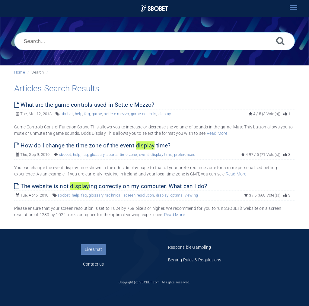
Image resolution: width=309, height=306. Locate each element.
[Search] (280, 41)
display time (161, 154)
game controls (144, 114)
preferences (184, 154)
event (144, 154)
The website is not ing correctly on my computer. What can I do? (110, 186)
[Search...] (154, 41)
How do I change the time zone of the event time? (92, 145)
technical (113, 195)
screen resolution (138, 195)
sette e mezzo (116, 114)
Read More (217, 133)
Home (19, 72)
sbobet (67, 114)
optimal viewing (184, 195)
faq (87, 114)
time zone (128, 154)
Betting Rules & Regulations (194, 259)
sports (112, 154)
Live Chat (93, 249)
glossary (97, 154)
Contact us (93, 264)
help (78, 114)
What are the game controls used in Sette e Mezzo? (84, 104)
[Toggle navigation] (293, 8)
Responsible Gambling (189, 247)
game (97, 114)
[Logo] (154, 9)
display (164, 114)
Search (37, 72)
